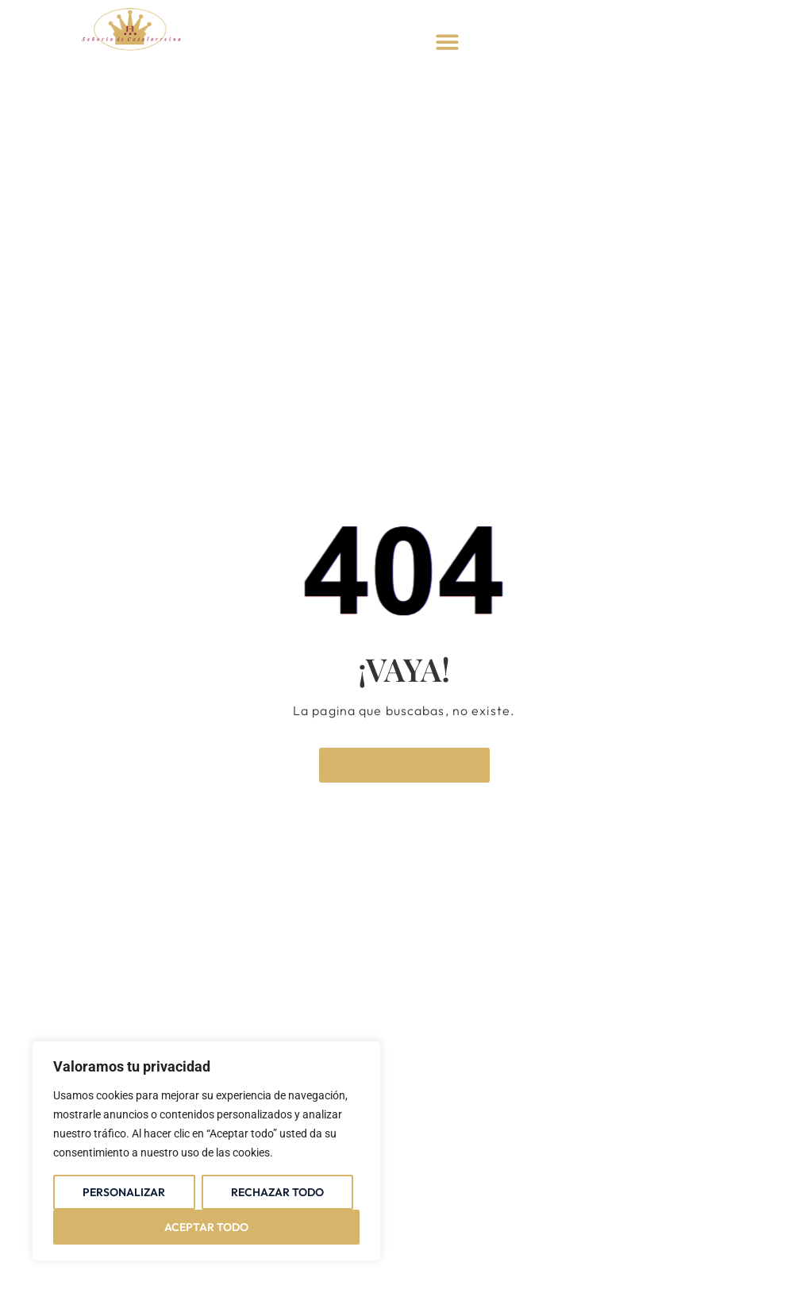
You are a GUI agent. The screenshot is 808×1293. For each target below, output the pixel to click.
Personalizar (124, 1192)
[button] (447, 41)
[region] (206, 1151)
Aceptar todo (206, 1227)
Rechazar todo (277, 1192)
